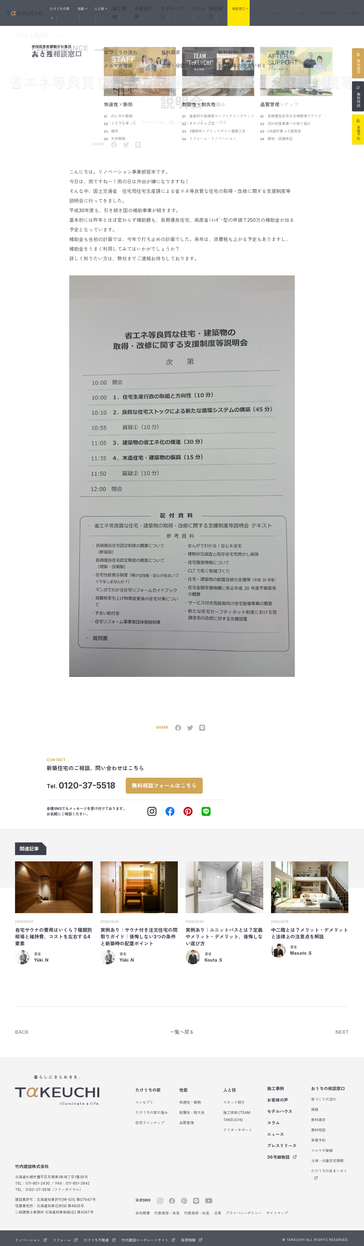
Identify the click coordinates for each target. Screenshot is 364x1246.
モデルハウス (182, 8)
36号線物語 (282, 1154)
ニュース (275, 1131)
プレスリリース (282, 1142)
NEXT (342, 1028)
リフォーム (303, 9)
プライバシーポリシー (244, 1210)
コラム (204, 8)
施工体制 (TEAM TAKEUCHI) (236, 1113)
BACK (22, 1028)
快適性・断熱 (190, 1099)
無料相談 (318, 1127)
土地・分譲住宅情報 (327, 1157)
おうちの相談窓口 (328, 1085)
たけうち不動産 (327, 9)
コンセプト (144, 1099)
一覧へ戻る (182, 1028)
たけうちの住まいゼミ (329, 1171)
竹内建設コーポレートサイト (148, 1237)
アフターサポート (237, 1127)
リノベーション (278, 9)
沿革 (217, 1210)
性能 (183, 1086)
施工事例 (134, 8)
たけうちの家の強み (151, 1109)
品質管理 (186, 1119)
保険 (314, 1106)
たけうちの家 (148, 1086)
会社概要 (142, 1210)
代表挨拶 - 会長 (167, 1210)
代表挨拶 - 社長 (196, 1210)
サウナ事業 (350, 9)
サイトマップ (277, 1210)
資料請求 (318, 1116)
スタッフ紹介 (234, 1099)
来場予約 (318, 1137)
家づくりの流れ (323, 1096)
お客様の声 (157, 8)
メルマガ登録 (322, 1147)
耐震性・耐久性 (192, 1109)
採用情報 (191, 1237)
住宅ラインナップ (149, 1119)
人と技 (229, 1086)
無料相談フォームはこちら (171, 780)
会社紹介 (223, 8)
